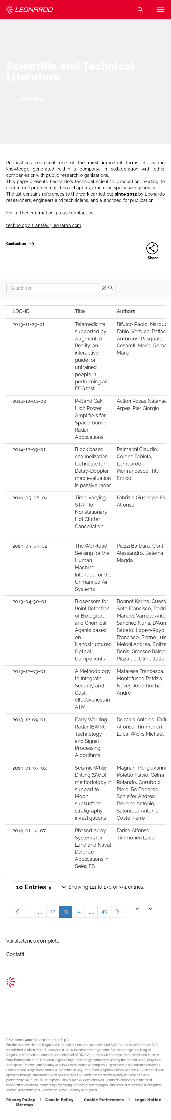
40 (106, 913)
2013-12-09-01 (29, 720)
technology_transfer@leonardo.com (43, 225)
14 (80, 913)
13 (67, 913)
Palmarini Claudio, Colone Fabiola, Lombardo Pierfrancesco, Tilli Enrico (138, 463)
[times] (104, 288)
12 (55, 913)
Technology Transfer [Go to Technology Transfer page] (29, 9)
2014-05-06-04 (30, 498)
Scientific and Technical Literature (70, 71)
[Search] (53, 288)
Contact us (20, 244)
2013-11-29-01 (28, 324)
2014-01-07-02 (29, 768)
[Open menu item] (160, 9)
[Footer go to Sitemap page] (24, 1104)
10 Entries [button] (36, 888)
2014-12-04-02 (29, 401)
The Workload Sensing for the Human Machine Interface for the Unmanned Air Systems (93, 567)
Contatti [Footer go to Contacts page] (15, 954)
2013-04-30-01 (29, 601)
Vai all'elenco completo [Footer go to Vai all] (33, 941)
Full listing (32, 98)
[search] (110, 288)
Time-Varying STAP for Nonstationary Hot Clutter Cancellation (91, 512)
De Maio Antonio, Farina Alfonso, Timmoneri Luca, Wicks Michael (144, 727)
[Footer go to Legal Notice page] (147, 1099)
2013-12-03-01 (29, 671)
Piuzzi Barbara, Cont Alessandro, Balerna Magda (140, 553)
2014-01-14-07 (29, 830)
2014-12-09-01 (29, 449)
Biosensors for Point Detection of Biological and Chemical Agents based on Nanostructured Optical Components (93, 630)
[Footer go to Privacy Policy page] (21, 1099)
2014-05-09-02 (29, 546)
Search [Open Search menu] (140, 9)
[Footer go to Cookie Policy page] (59, 1099)
